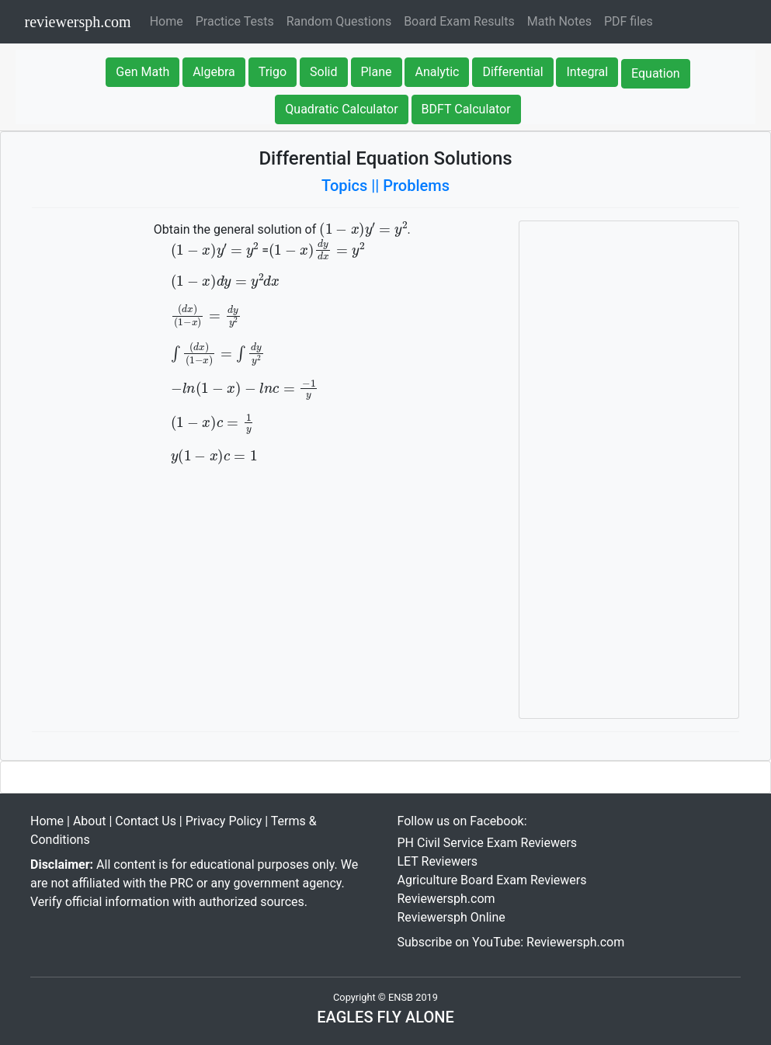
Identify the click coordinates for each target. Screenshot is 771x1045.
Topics (344, 185)
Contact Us (145, 821)
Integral (587, 71)
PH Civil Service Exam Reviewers (488, 842)
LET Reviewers (438, 861)
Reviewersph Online (451, 917)
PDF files (628, 21)
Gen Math (142, 71)
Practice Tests (235, 21)
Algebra (214, 71)
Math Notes (559, 21)
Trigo (273, 71)
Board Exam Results (459, 21)
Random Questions (339, 21)
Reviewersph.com (446, 898)
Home (169, 20)
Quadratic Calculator (341, 109)
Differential (512, 71)
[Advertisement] (629, 470)
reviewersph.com (78, 21)
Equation (655, 73)
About (89, 821)
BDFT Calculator (466, 109)
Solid (323, 71)
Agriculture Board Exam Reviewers (492, 880)
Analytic (437, 71)
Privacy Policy (224, 821)
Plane (376, 71)
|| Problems (410, 185)
